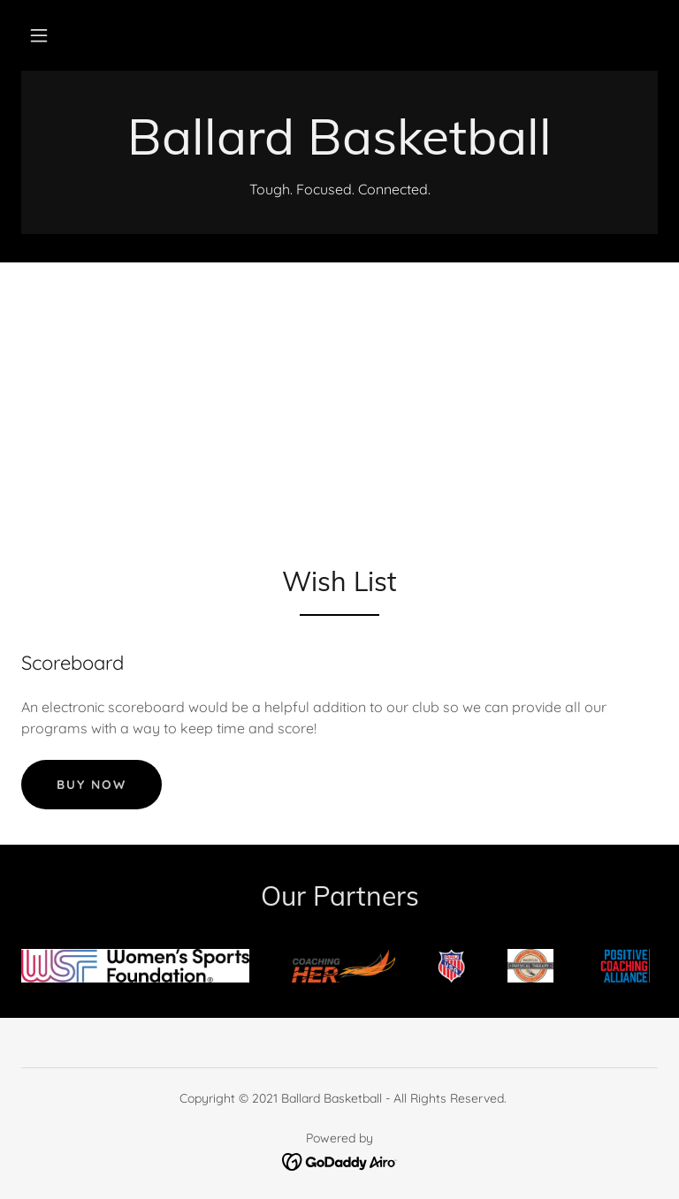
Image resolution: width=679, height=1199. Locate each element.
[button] (39, 35)
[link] (339, 149)
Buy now (91, 785)
